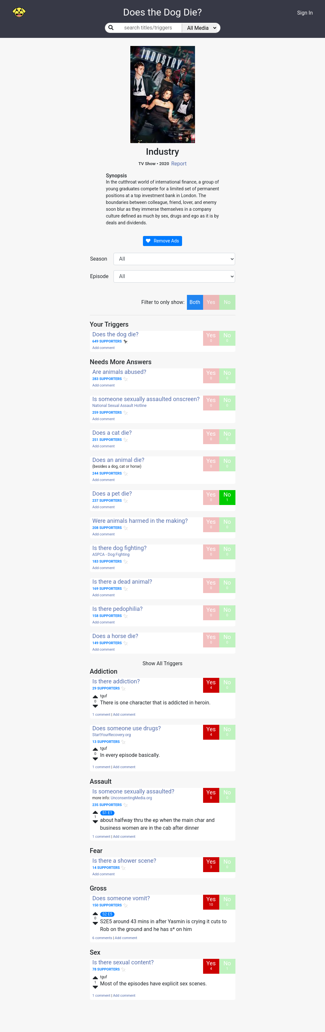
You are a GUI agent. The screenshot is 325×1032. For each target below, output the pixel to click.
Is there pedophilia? (117, 608)
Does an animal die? (118, 459)
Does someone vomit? (121, 898)
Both (195, 302)
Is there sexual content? (123, 962)
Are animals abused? (119, 371)
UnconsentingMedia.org (131, 798)
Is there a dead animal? (122, 581)
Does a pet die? (112, 493)
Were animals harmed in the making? (140, 520)
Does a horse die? (115, 636)
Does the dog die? (115, 334)
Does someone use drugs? (126, 728)
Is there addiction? (116, 681)
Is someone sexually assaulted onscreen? (146, 399)
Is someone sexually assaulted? (133, 791)
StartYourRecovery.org (111, 735)
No (227, 302)
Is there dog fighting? (119, 547)
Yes (211, 302)
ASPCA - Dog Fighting (111, 554)
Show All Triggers (163, 663)
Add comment (103, 348)
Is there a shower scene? (124, 860)
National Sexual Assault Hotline (119, 405)
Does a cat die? (112, 432)
